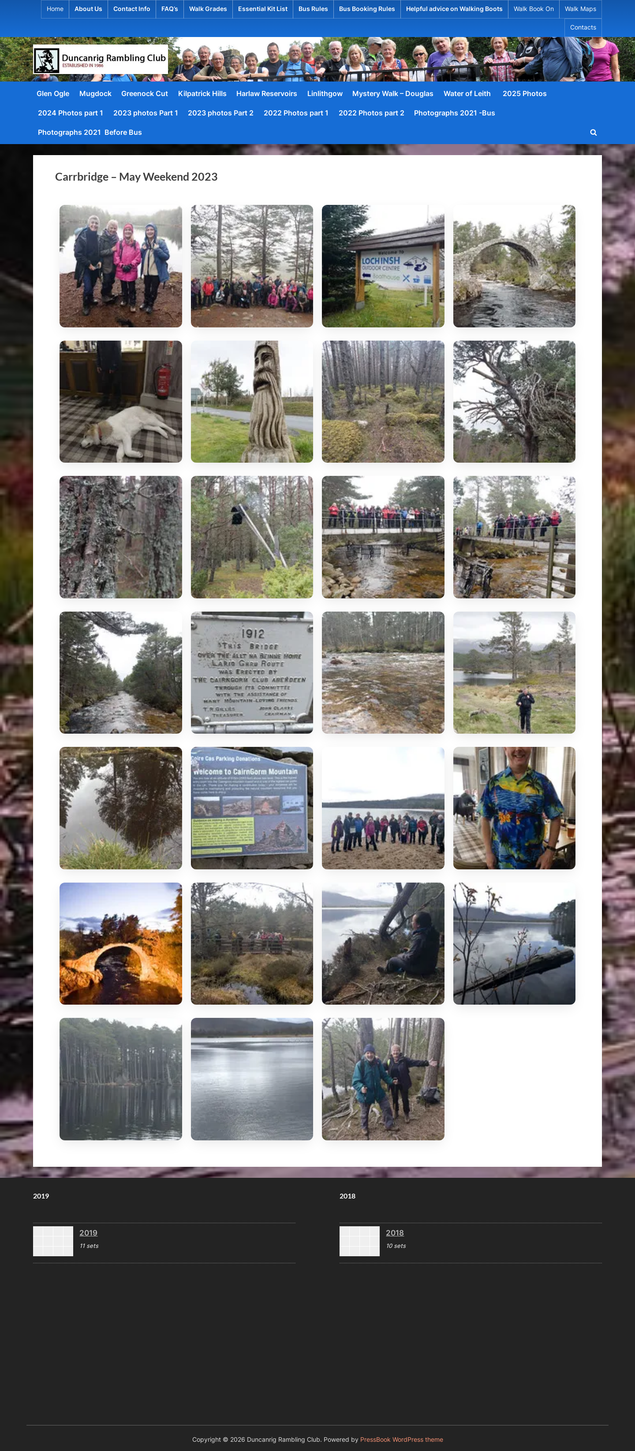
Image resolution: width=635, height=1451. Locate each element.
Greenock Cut (144, 93)
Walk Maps (580, 8)
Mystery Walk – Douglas (392, 93)
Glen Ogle (53, 93)
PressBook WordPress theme (401, 1439)
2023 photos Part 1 (145, 112)
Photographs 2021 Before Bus (90, 132)
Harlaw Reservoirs (266, 93)
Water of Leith (468, 93)
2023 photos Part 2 (221, 112)
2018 (395, 1232)
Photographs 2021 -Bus (454, 112)
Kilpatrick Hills (202, 93)
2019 (88, 1232)
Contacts (583, 27)
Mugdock (95, 93)
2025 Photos (525, 93)
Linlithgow (325, 93)
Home (55, 8)
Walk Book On (534, 8)
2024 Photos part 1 (70, 112)
